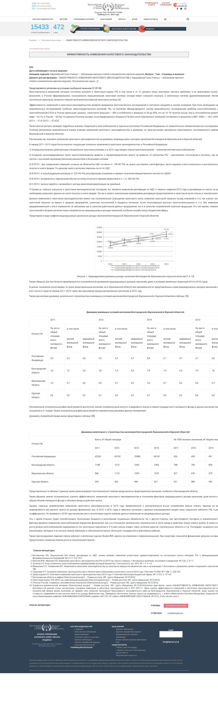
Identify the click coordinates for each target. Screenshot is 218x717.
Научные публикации (83, 640)
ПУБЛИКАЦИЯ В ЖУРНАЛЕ (84, 19)
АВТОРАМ (63, 19)
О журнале (79, 629)
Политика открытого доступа (87, 637)
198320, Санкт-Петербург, (126, 647)
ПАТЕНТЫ (122, 19)
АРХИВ (134, 19)
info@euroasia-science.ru (126, 655)
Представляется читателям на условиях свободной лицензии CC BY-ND (65, 88)
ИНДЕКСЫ (150, 29)
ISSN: (34, 3)
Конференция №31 (176, 613)
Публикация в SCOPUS (151, 4)
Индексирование (82, 634)
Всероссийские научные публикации (131, 640)
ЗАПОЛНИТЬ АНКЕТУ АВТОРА (124, 29)
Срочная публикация (166, 4)
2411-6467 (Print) (43, 4)
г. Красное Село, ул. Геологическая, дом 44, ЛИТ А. (131, 651)
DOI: (34, 9)
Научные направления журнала (87, 642)
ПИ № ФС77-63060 (114, 12)
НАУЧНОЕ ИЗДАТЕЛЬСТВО (42, 19)
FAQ (117, 642)
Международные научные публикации (127, 635)
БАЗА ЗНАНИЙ (106, 19)
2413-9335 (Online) (44, 6)
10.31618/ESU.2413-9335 (46, 9)
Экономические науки (39, 49)
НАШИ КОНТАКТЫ (151, 19)
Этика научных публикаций (85, 632)
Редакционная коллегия (85, 645)
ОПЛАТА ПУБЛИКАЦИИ (90, 29)
